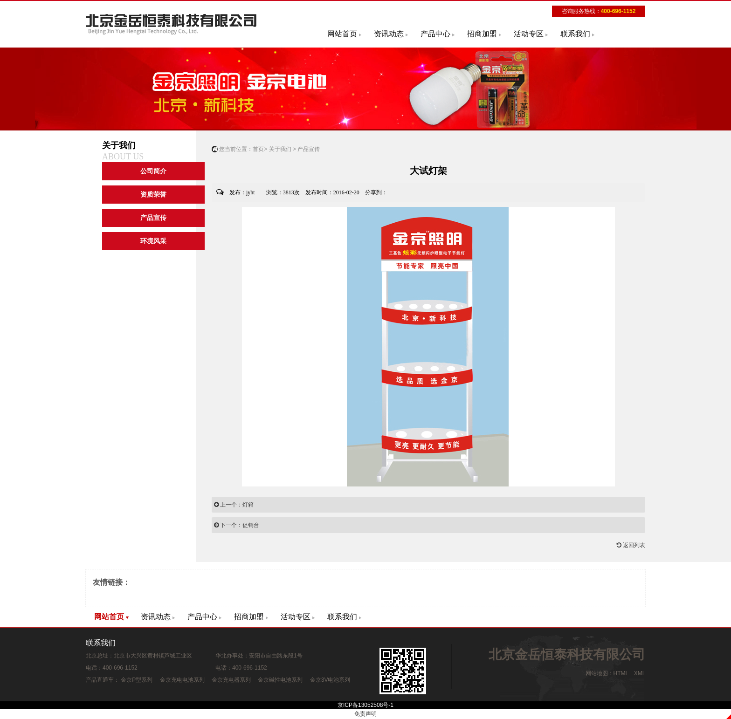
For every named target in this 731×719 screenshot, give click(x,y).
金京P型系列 (136, 680)
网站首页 (342, 34)
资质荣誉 (153, 194)
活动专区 (529, 34)
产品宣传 (153, 217)
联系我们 (575, 34)
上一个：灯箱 (234, 504)
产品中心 (435, 34)
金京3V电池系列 (330, 680)
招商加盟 (482, 34)
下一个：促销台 (236, 525)
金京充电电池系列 (182, 680)
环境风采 (153, 241)
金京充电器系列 (231, 680)
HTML (621, 673)
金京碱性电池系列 (280, 680)
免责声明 (365, 714)
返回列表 (631, 545)
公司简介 (153, 171)
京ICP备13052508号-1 (365, 705)
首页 (258, 149)
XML (639, 673)
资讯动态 (389, 34)
